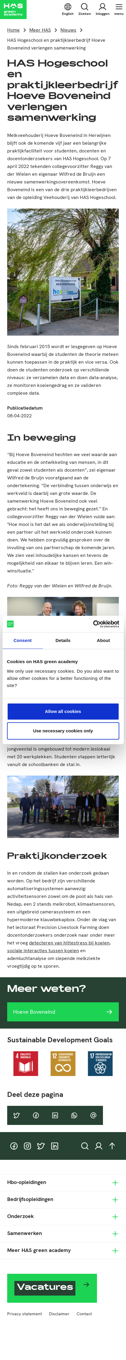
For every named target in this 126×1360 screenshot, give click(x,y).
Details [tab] (63, 640)
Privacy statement (24, 1313)
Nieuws (68, 30)
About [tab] (103, 640)
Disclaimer (59, 1313)
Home (13, 30)
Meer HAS (40, 30)
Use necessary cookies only (63, 730)
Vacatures (45, 1288)
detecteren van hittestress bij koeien (69, 943)
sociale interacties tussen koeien (43, 950)
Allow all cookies (63, 711)
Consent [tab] (22, 640)
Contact (84, 1313)
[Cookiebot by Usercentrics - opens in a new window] (93, 624)
